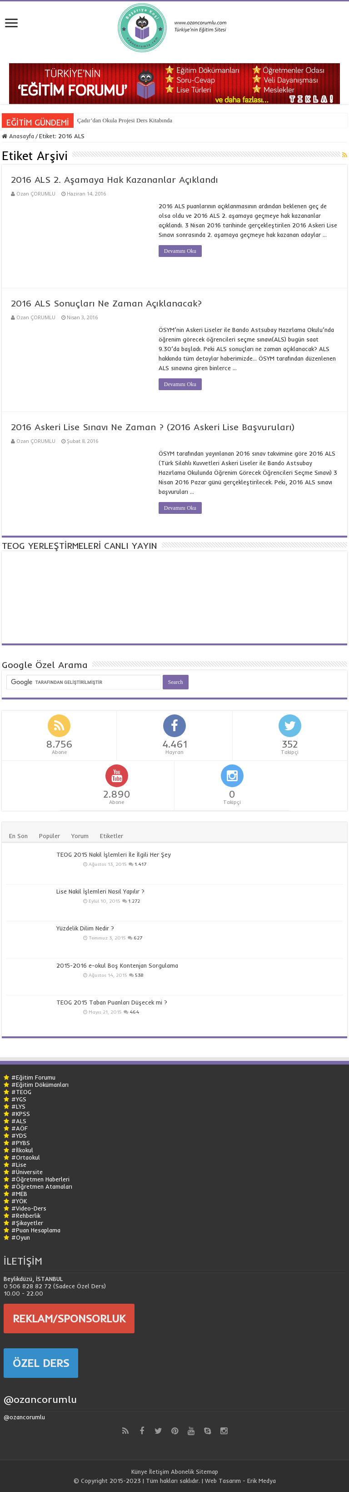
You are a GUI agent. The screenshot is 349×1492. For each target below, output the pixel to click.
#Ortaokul (25, 1157)
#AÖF (19, 1128)
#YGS (18, 1099)
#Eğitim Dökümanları (40, 1084)
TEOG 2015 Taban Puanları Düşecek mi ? (111, 1002)
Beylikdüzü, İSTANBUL (33, 1278)
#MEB (19, 1193)
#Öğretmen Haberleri (40, 1179)
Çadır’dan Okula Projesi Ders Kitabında (124, 120)
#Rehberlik (25, 1215)
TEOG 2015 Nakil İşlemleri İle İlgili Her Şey (113, 854)
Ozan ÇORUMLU (35, 193)
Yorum (80, 835)
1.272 (134, 901)
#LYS (18, 1106)
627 (138, 938)
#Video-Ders (28, 1208)
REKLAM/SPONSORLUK (69, 1318)
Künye (139, 1471)
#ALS (18, 1121)
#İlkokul (22, 1150)
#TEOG (21, 1091)
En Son (18, 835)
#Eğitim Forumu (33, 1077)
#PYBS (20, 1142)
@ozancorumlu (40, 1399)
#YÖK (19, 1201)
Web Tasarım (223, 1480)
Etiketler (111, 835)
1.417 (140, 864)
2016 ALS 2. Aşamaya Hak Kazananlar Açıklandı (114, 179)
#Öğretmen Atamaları (41, 1186)
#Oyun (20, 1237)
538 (139, 975)
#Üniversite (27, 1172)
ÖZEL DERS (41, 1363)
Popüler (49, 835)
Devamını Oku (180, 251)
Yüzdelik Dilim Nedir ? (85, 928)
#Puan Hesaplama (35, 1230)
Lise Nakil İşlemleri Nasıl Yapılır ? (100, 891)
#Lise (18, 1164)
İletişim (159, 1471)
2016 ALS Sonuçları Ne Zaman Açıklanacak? (106, 303)
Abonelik (182, 1471)
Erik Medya (261, 1480)
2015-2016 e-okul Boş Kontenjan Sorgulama (117, 965)
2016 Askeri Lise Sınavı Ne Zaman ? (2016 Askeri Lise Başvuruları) (153, 426)
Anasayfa (18, 136)
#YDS (19, 1135)
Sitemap (207, 1471)
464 (134, 1012)
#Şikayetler (27, 1222)
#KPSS (20, 1113)
